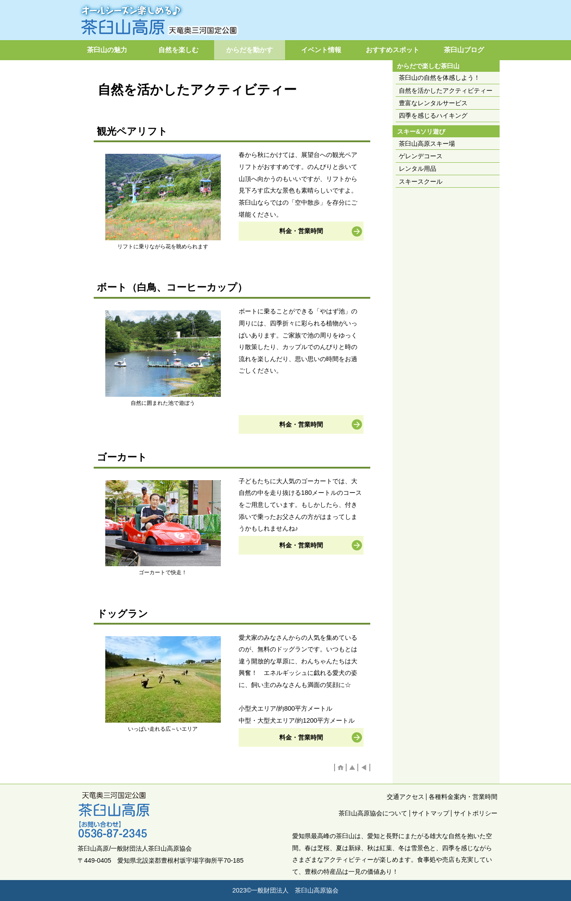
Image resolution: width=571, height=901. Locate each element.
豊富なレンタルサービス (433, 103)
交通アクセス (405, 797)
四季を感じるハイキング (433, 115)
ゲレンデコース (421, 156)
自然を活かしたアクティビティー (445, 90)
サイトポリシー (475, 813)
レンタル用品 (417, 168)
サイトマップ (430, 813)
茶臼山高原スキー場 (427, 143)
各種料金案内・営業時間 (463, 797)
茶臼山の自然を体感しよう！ (439, 77)
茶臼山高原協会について (373, 813)
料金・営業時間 (301, 231)
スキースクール (421, 181)
